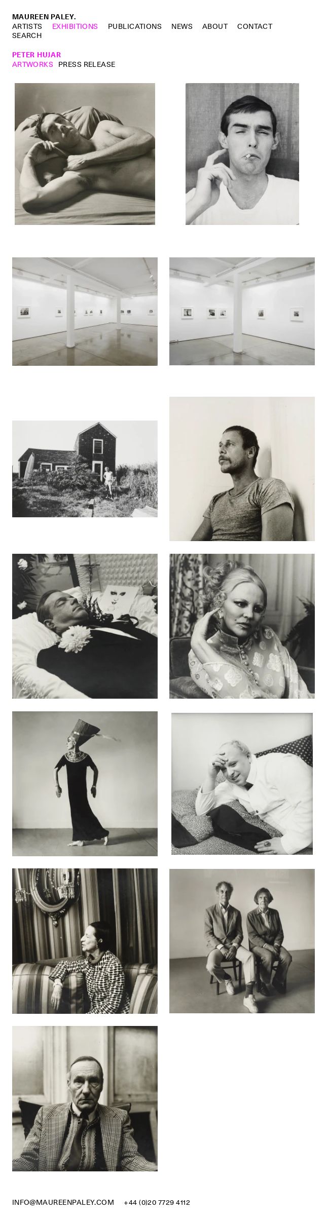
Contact (254, 26)
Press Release (87, 64)
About (215, 26)
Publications (135, 26)
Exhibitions (75, 26)
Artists (27, 26)
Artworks (33, 64)
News (182, 26)
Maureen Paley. (44, 17)
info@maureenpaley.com (63, 1202)
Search (27, 36)
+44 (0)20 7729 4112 (157, 1202)
